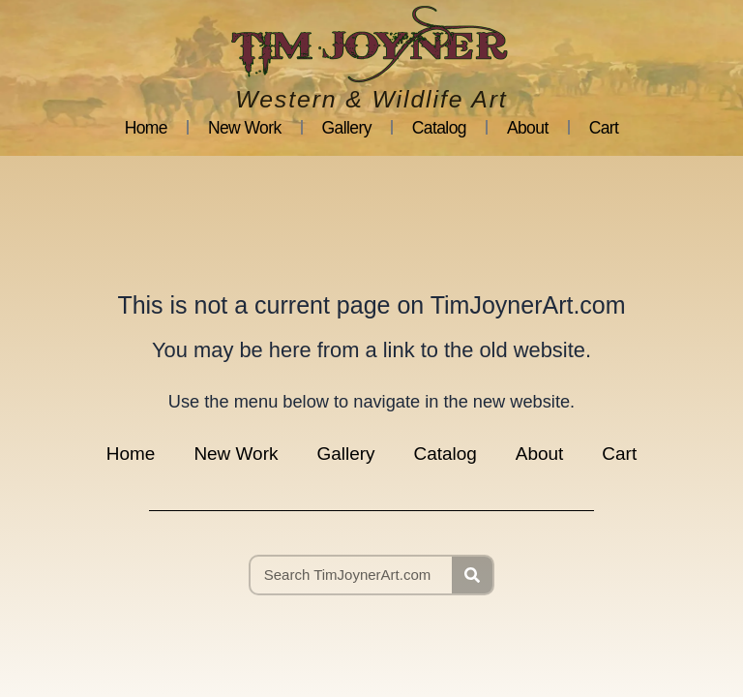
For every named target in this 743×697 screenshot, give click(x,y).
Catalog (439, 127)
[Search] (472, 575)
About (528, 127)
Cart (604, 127)
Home (146, 127)
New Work (245, 127)
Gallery (347, 127)
